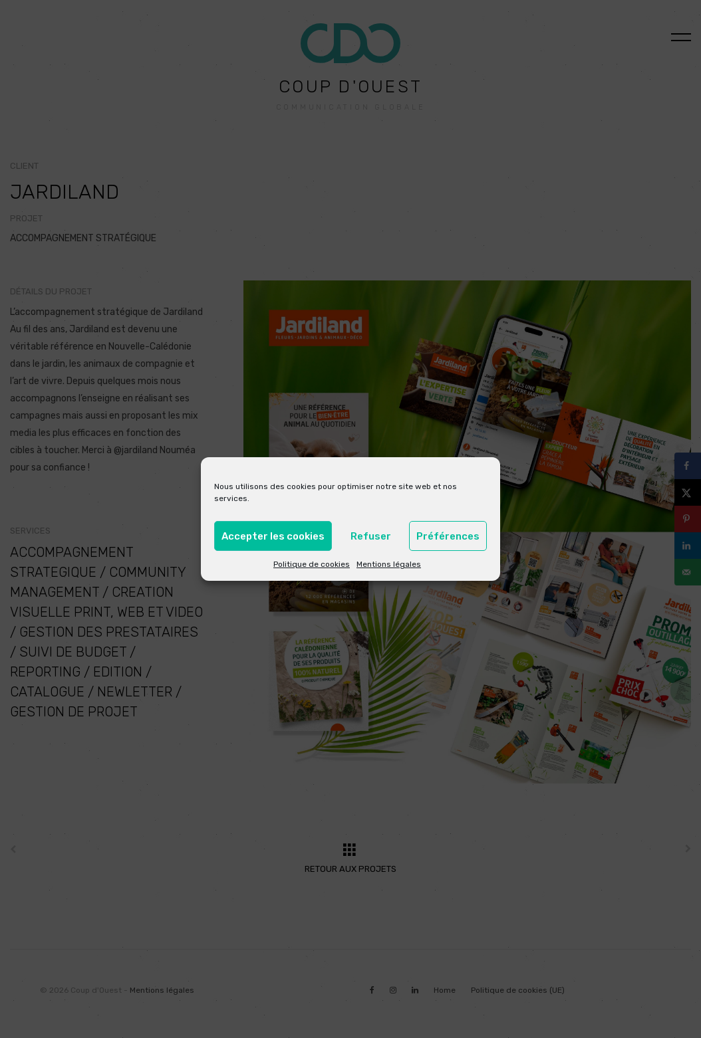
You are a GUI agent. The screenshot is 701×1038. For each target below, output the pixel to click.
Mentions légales (388, 564)
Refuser (370, 536)
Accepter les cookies (273, 536)
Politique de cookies (311, 564)
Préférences (448, 536)
